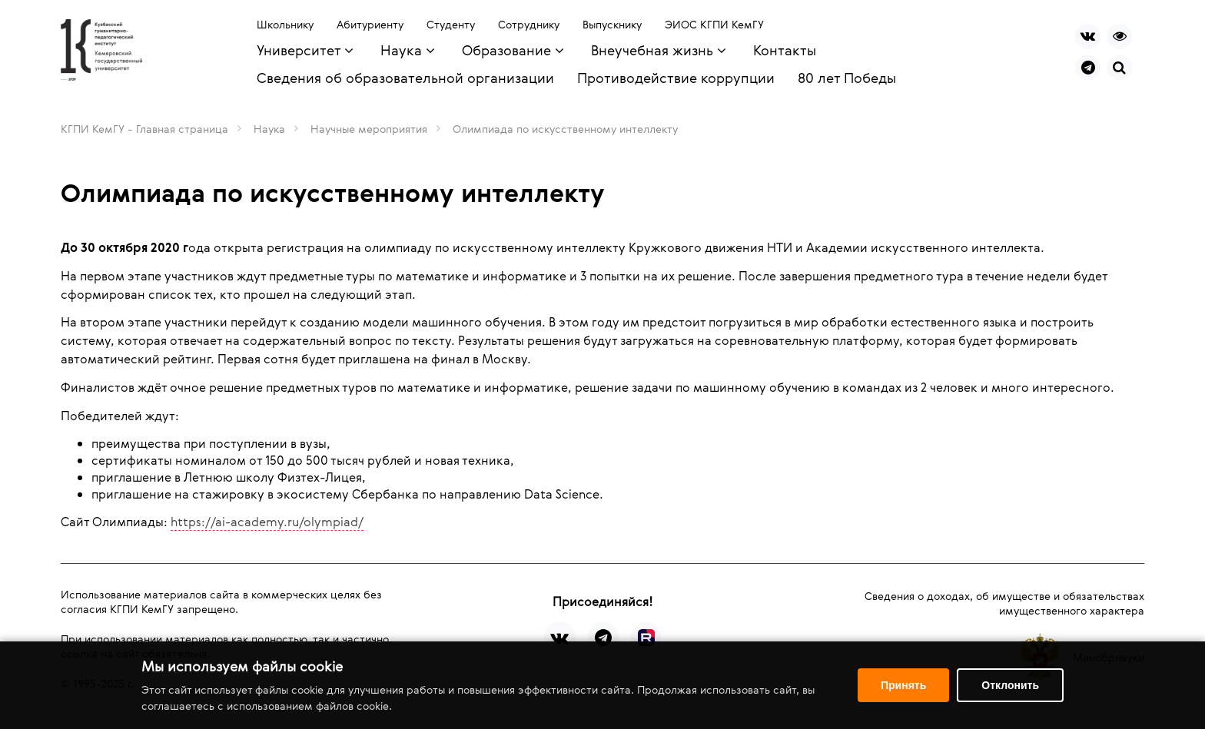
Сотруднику (528, 24)
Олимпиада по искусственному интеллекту (565, 128)
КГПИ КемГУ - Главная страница (144, 128)
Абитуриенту (370, 24)
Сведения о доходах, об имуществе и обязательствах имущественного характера (1004, 603)
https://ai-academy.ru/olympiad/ (267, 521)
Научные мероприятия (368, 128)
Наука (269, 128)
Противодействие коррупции (676, 77)
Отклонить (1010, 685)
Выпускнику (612, 24)
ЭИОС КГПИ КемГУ (714, 24)
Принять (903, 685)
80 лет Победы (847, 77)
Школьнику (285, 24)
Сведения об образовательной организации (405, 77)
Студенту (451, 24)
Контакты (784, 50)
